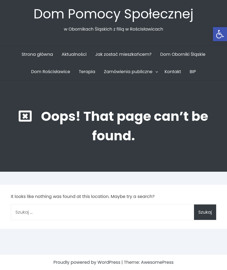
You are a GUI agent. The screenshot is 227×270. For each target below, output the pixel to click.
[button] (220, 34)
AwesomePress (157, 262)
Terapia (87, 72)
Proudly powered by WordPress (87, 262)
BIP (193, 72)
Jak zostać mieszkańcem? (123, 54)
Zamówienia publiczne (128, 72)
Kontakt (173, 72)
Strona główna (37, 54)
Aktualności (74, 54)
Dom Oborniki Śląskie (182, 54)
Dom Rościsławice (50, 72)
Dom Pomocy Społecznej (113, 14)
